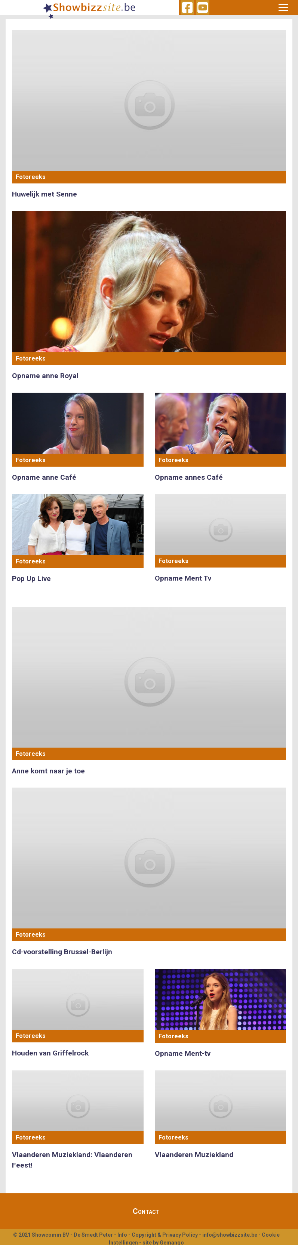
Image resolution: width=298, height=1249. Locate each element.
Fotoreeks (31, 176)
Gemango (172, 1243)
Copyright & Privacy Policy (165, 1235)
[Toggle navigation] (283, 7)
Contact (146, 1211)
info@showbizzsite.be (229, 1235)
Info (122, 1235)
